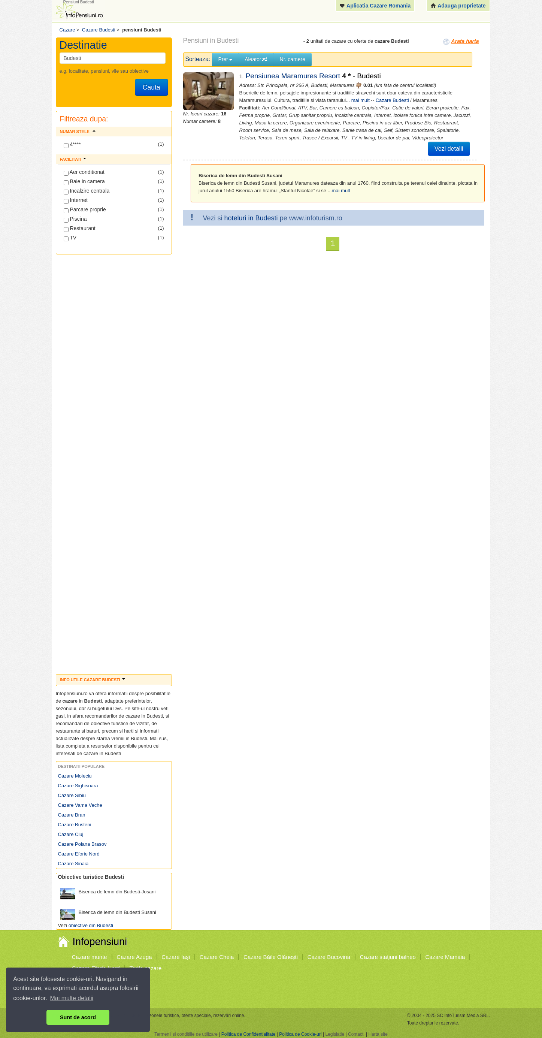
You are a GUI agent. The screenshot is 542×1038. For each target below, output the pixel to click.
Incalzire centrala (87, 191)
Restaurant (80, 228)
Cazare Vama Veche (80, 805)
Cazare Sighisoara (78, 785)
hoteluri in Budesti (251, 218)
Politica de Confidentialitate (248, 1034)
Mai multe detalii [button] (72, 998)
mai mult (360, 100)
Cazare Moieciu (75, 776)
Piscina (75, 219)
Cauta (151, 87)
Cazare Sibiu (72, 795)
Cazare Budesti (392, 100)
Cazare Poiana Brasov (82, 844)
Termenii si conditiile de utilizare (186, 1034)
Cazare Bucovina (329, 957)
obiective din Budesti (91, 925)
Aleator (256, 59)
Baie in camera (84, 181)
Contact (355, 1034)
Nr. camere (292, 59)
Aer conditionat (84, 172)
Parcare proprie (85, 209)
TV (70, 238)
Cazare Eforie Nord (79, 854)
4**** (72, 144)
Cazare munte (89, 957)
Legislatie (334, 1034)
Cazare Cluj (71, 834)
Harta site (377, 1034)
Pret (225, 59)
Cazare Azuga (134, 957)
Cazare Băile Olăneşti (270, 957)
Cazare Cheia (217, 957)
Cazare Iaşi (175, 957)
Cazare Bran (71, 815)
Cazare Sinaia (73, 863)
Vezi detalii (448, 148)
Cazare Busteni (74, 824)
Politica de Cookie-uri (300, 1034)
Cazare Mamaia (445, 957)
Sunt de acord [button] (78, 1017)
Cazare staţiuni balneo (388, 957)
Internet (76, 200)
